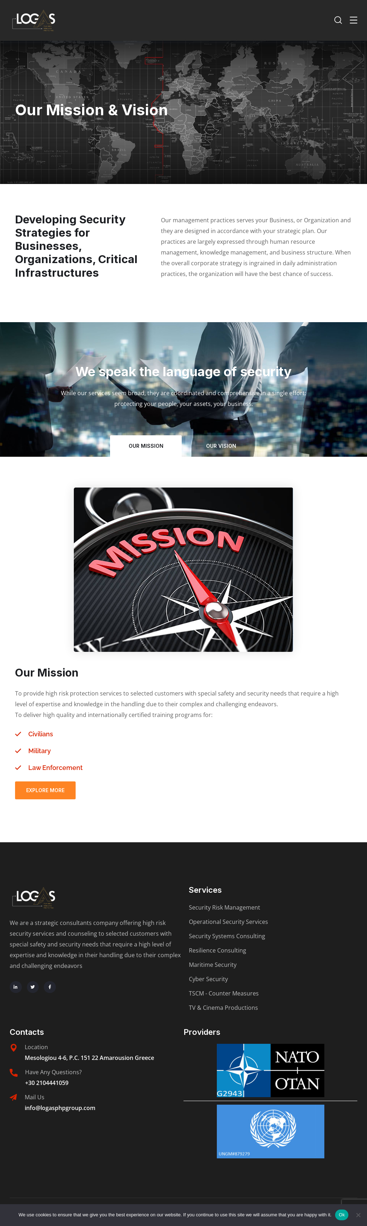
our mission (146, 446)
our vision (221, 446)
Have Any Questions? (53, 1072)
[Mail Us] (13, 1097)
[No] (358, 1214)
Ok (342, 1214)
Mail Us (34, 1097)
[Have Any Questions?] (14, 1073)
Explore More (45, 790)
